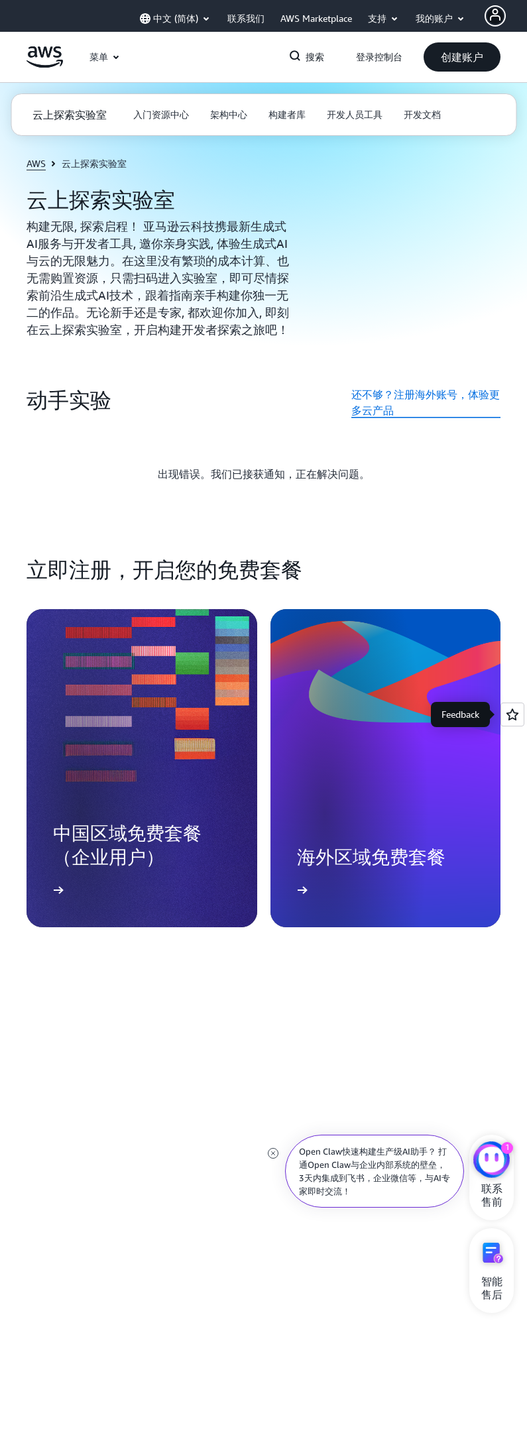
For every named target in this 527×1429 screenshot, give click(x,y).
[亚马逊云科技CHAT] (491, 1161)
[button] (462, 57)
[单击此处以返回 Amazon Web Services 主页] (45, 64)
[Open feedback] (512, 714)
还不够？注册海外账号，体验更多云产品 (425, 402)
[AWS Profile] (495, 16)
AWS (36, 163)
